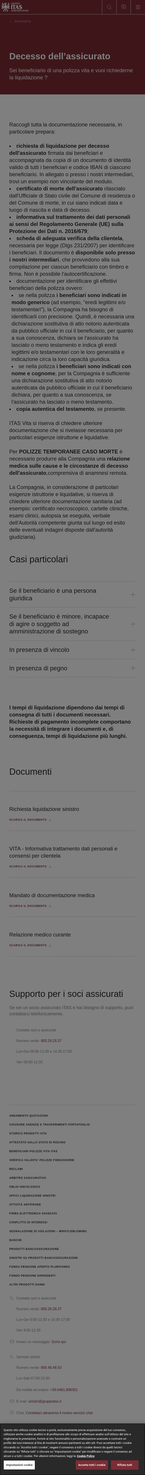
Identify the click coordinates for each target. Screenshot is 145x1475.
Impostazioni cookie (19, 1465)
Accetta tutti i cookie (92, 1465)
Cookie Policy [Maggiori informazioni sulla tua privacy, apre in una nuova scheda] (86, 1456)
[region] (72, 1449)
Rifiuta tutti (124, 1465)
